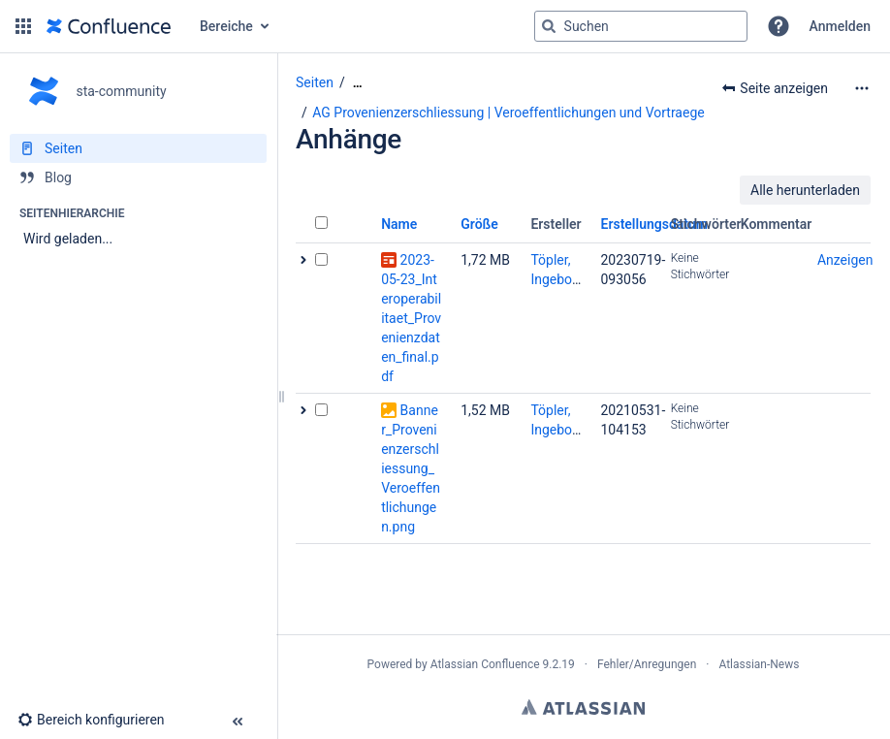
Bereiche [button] (226, 26)
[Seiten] (138, 148)
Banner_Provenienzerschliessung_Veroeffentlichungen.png (410, 468)
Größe (479, 224)
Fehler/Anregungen (646, 664)
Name (399, 224)
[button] (23, 26)
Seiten (315, 82)
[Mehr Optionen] (861, 88)
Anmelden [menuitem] (840, 26)
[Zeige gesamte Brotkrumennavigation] (357, 83)
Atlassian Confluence (485, 664)
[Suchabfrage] (640, 26)
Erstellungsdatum (655, 224)
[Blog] (138, 177)
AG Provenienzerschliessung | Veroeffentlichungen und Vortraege (508, 112)
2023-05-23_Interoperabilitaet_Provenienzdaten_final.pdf (411, 318)
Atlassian (583, 707)
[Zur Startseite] (108, 26)
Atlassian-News (758, 664)
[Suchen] (548, 26)
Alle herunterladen (805, 190)
